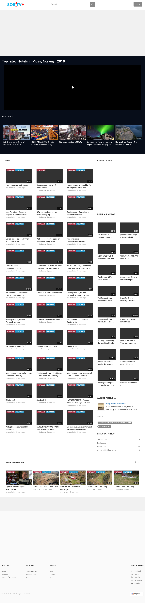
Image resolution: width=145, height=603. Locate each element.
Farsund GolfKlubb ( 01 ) (16, 346)
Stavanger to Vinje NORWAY (70, 142)
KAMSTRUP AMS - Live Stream (49, 293)
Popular (53, 574)
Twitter (136, 574)
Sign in (137, 4)
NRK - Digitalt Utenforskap (17, 185)
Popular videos (106, 214)
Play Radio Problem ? (116, 404)
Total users (101, 443)
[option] (16, 136)
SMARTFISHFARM (14, 462)
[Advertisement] (72, 31)
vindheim (11, 188)
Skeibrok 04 (72, 346)
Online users (102, 440)
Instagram (138, 580)
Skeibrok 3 (10, 400)
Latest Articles (106, 398)
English (137, 594)
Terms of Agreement (10, 577)
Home (4, 571)
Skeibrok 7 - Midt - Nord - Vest (49, 319)
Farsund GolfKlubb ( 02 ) (47, 346)
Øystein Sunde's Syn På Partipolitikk (115, 423)
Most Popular (31, 574)
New (7, 160)
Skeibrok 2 (41, 400)
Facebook (137, 571)
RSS (27, 577)
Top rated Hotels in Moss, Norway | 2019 (33, 61)
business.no (104, 426)
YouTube (137, 577)
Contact (5, 574)
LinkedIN (137, 583)
